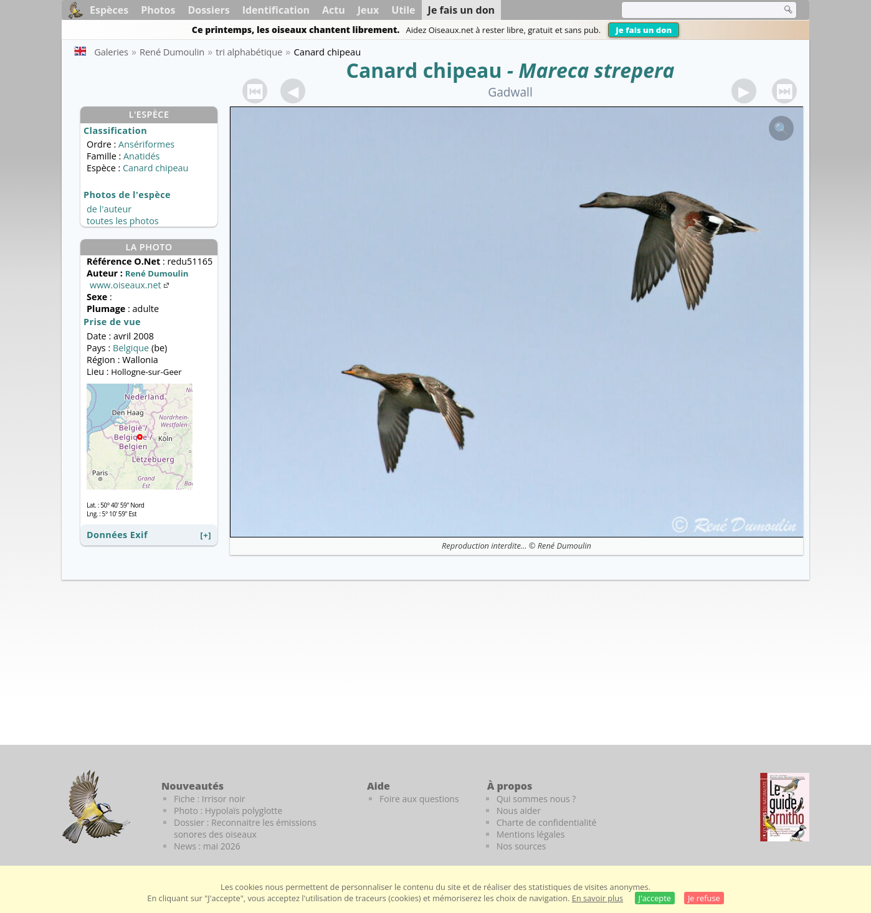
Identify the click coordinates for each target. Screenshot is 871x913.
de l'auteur (109, 209)
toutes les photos (123, 221)
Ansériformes (146, 144)
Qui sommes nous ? (536, 799)
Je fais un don (644, 29)
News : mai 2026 (207, 846)
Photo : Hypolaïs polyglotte (228, 810)
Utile (403, 10)
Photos (158, 10)
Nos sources (521, 846)
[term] (693, 10)
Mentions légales (531, 834)
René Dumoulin (564, 545)
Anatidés (141, 156)
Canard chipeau (424, 70)
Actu (333, 10)
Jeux (368, 10)
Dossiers (208, 10)
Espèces (109, 10)
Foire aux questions (419, 799)
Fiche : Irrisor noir (209, 799)
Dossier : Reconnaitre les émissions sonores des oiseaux (245, 828)
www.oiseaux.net (130, 285)
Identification (276, 10)
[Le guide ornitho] (784, 807)
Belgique (131, 348)
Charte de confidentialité (547, 822)
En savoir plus (597, 898)
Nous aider (519, 810)
